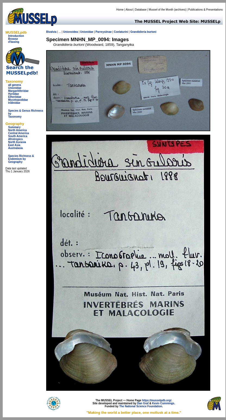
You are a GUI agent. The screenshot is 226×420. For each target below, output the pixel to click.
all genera (14, 84)
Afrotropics (15, 139)
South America (17, 136)
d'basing (13, 41)
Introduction (16, 35)
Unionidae (14, 87)
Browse (13, 38)
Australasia (15, 148)
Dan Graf (143, 403)
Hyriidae (13, 93)
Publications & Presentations (205, 9)
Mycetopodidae (18, 99)
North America (17, 130)
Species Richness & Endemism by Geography (21, 158)
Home (120, 9)
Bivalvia (51, 31)
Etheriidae (14, 96)
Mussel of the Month (161, 9)
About (129, 9)
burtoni (151, 31)
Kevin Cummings (163, 403)
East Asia (14, 145)
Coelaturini (121, 31)
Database (141, 9)
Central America (18, 133)
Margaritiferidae (18, 90)
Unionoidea (70, 31)
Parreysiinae (104, 31)
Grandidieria (138, 31)
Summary (14, 127)
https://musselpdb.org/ (156, 400)
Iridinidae (14, 102)
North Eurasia (17, 142)
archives (180, 9)
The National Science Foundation (140, 406)
